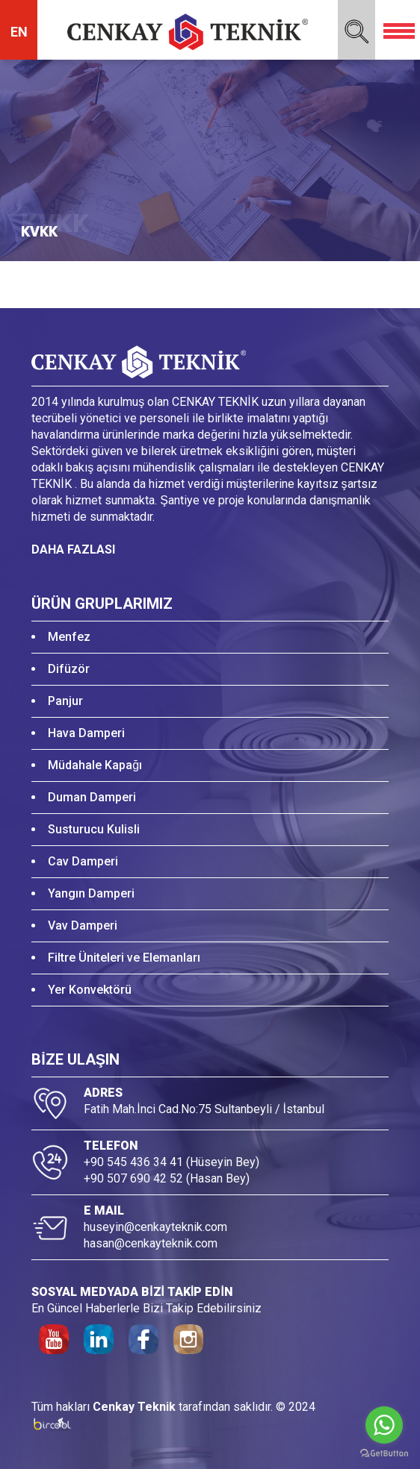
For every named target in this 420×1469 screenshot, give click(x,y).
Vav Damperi (82, 925)
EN (19, 32)
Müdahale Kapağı (95, 765)
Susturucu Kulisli (94, 829)
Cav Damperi (83, 861)
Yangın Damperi (91, 893)
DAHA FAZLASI (73, 549)
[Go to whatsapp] (384, 1425)
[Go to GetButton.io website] (384, 1454)
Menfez (69, 637)
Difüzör (69, 669)
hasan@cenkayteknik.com (150, 1243)
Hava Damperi (86, 733)
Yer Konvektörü (90, 990)
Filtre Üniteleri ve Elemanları (124, 957)
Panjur (65, 701)
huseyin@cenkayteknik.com (155, 1227)
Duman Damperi (92, 797)
